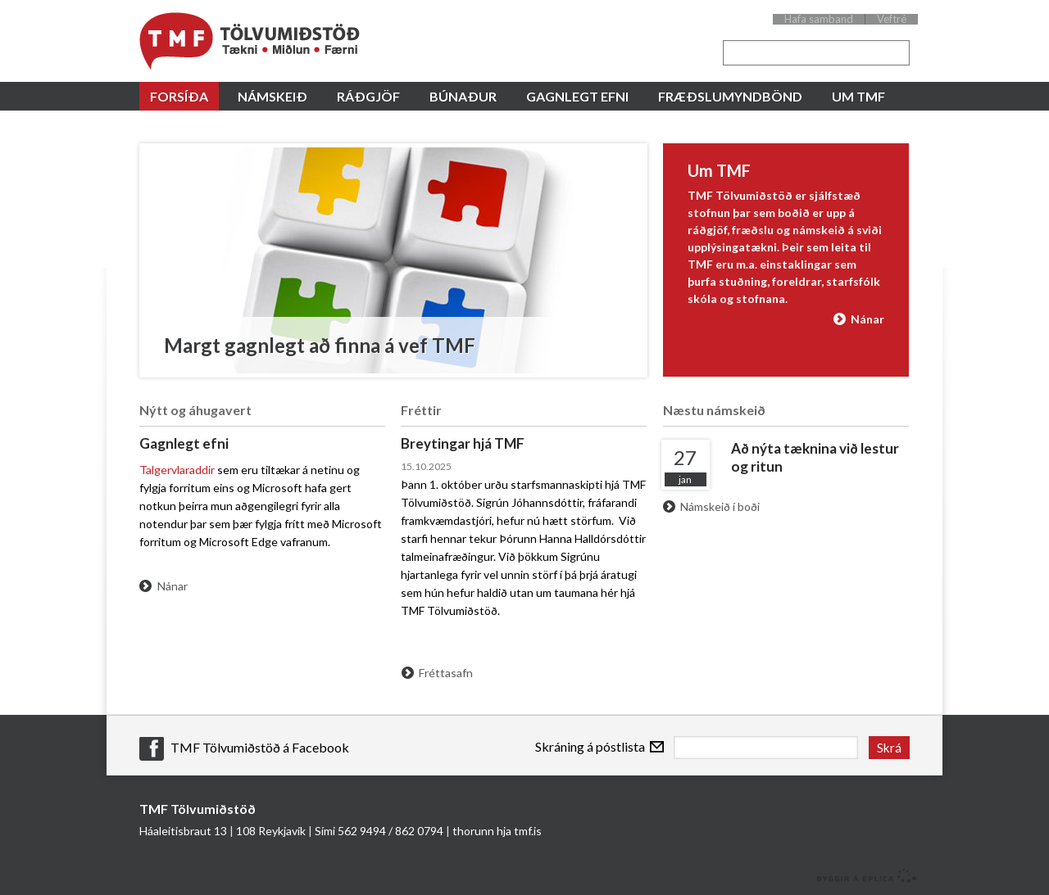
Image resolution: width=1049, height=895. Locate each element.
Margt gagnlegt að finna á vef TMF (319, 345)
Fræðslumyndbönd (730, 96)
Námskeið (272, 96)
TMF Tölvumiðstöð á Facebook (259, 747)
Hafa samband (818, 19)
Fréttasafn (446, 673)
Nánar (867, 319)
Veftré (891, 19)
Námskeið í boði (720, 506)
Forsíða (179, 96)
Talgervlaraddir (177, 470)
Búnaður (463, 96)
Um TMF (858, 96)
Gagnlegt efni (184, 443)
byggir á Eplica (862, 874)
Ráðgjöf (368, 96)
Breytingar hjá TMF (462, 443)
